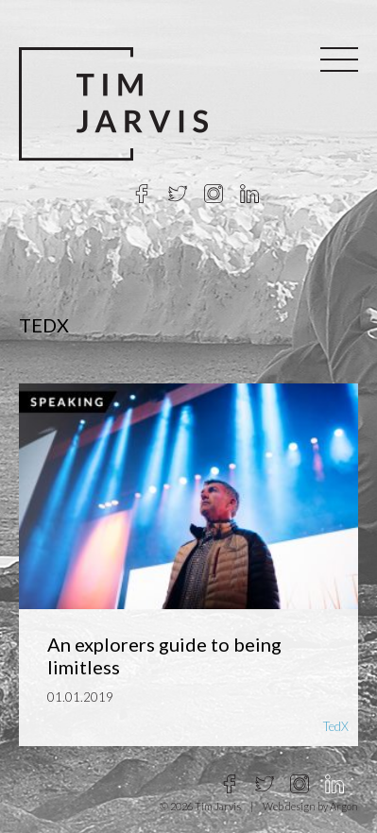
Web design (289, 806)
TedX (336, 726)
